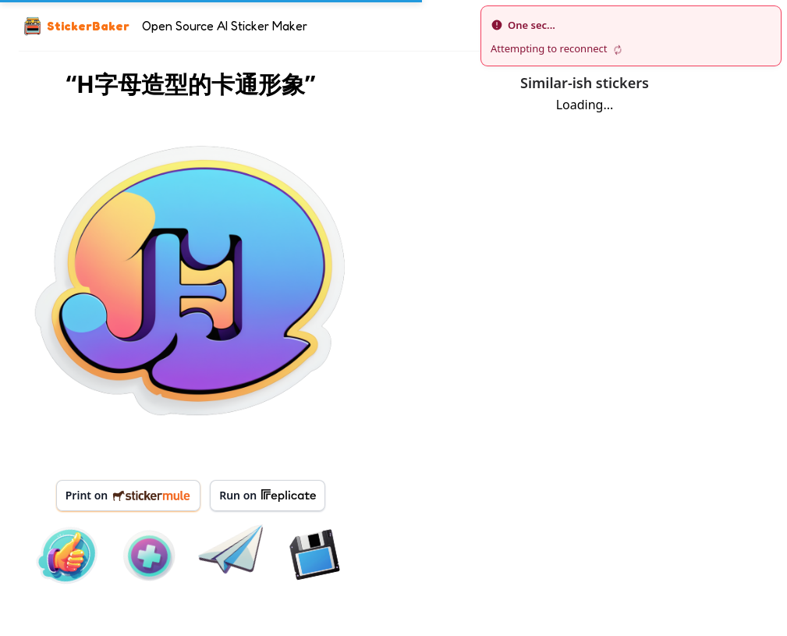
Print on (128, 495)
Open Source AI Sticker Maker (224, 26)
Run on (267, 495)
